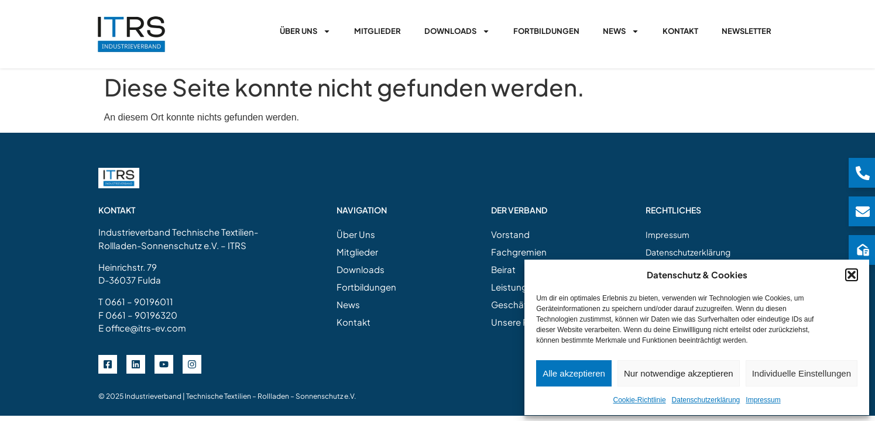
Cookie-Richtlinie (639, 400)
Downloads (457, 31)
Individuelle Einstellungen (801, 373)
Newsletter (746, 31)
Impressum (763, 400)
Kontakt (680, 31)
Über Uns (305, 31)
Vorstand (510, 234)
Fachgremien (519, 251)
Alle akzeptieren (574, 373)
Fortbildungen (546, 31)
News (621, 31)
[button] (851, 275)
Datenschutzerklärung (706, 400)
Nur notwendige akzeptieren (678, 373)
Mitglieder (377, 31)
